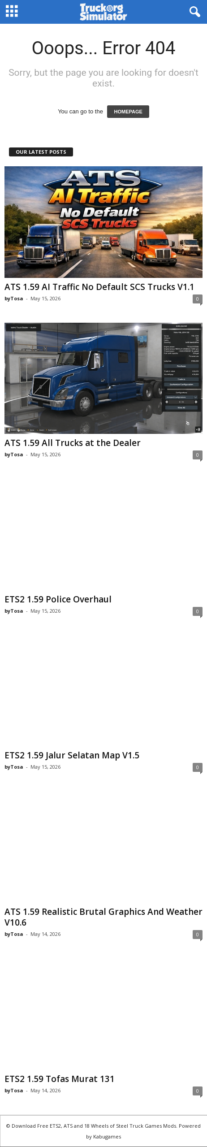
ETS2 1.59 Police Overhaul (58, 599)
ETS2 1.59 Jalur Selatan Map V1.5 (71, 756)
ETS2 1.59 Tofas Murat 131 (59, 1079)
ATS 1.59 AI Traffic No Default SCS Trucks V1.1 (99, 287)
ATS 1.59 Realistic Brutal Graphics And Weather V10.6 (103, 917)
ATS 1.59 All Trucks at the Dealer (72, 443)
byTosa (13, 298)
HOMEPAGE (128, 111)
